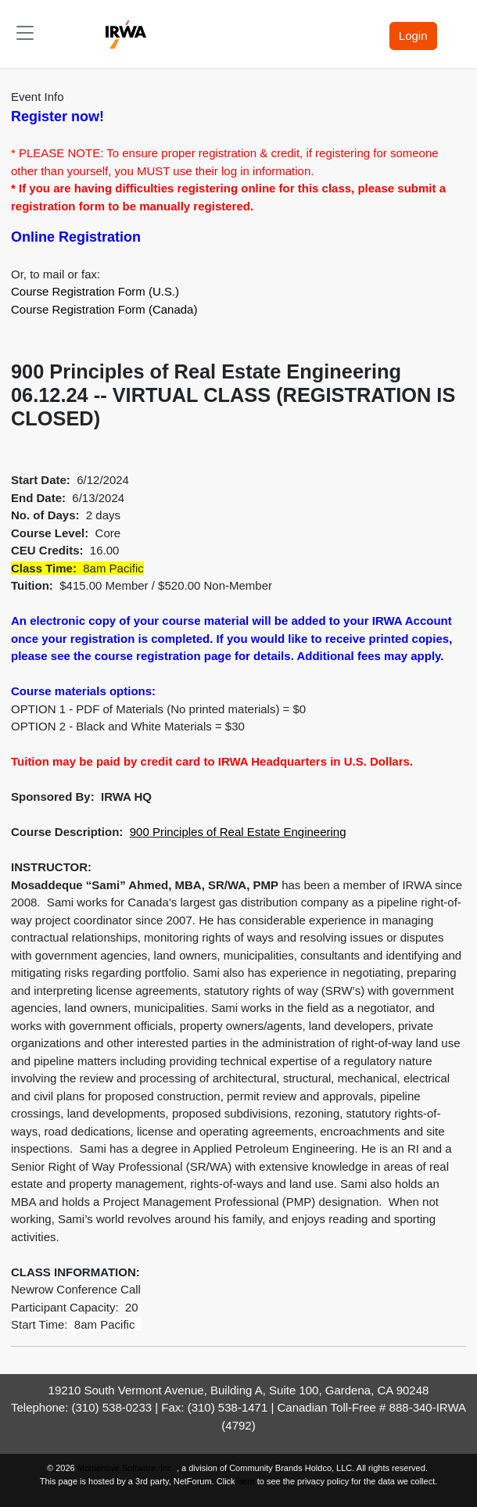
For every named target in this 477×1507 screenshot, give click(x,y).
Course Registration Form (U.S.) (95, 291)
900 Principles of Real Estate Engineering (238, 831)
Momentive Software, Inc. (127, 1468)
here (246, 1481)
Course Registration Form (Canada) (104, 309)
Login (413, 35)
